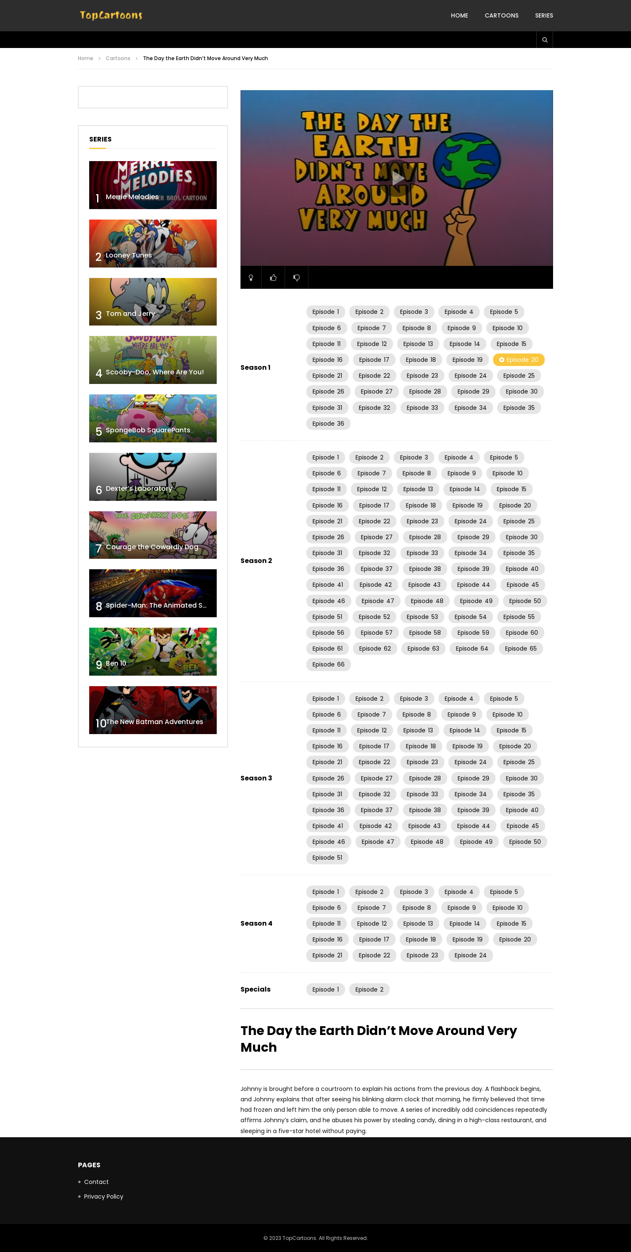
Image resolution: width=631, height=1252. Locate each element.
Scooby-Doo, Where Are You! (155, 372)
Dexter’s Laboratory (139, 488)
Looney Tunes (129, 255)
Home (459, 15)
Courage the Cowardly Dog (152, 547)
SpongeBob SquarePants (148, 430)
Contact (96, 1182)
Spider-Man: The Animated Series (162, 605)
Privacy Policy (103, 1196)
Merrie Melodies (132, 197)
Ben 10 (116, 663)
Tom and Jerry (130, 313)
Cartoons (501, 15)
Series (544, 15)
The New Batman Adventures (154, 722)
